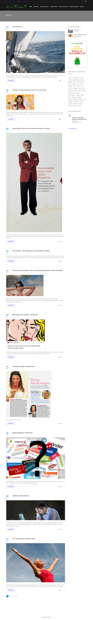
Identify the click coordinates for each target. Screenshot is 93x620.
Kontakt (82, 6)
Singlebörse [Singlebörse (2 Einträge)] (77, 101)
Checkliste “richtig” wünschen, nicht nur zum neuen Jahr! (29, 90)
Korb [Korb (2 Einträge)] (80, 88)
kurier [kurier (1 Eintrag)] (83, 88)
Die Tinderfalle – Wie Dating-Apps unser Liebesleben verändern (31, 251)
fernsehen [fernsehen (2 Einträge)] (74, 84)
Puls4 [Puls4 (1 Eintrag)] (82, 95)
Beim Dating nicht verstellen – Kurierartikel (25, 314)
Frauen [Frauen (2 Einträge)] (75, 86)
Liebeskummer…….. (18, 26)
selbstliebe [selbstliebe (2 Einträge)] (70, 99)
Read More (10, 80)
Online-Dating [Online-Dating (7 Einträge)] (71, 92)
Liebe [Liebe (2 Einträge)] (76, 90)
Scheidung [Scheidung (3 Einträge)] (79, 97)
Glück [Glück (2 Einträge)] (79, 86)
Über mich (36, 6)
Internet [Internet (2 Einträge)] (70, 88)
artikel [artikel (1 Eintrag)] (82, 77)
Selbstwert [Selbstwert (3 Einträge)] (75, 99)
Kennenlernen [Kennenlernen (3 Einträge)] (75, 88)
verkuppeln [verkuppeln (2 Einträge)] (75, 103)
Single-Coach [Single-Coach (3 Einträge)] (71, 101)
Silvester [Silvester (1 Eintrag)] (80, 99)
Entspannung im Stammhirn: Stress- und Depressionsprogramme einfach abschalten (37, 270)
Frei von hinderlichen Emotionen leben (23, 538)
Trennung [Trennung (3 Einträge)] (70, 103)
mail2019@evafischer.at (25, 1)
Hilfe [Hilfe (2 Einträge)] (82, 86)
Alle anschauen (72, 128)
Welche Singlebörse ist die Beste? (22, 432)
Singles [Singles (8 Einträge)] (81, 101)
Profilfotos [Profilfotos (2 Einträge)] (78, 95)
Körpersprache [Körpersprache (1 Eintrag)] (71, 90)
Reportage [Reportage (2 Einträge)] (74, 97)
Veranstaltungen (63, 6)
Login (86, 1)
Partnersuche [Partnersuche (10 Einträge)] (77, 92)
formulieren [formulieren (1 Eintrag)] (70, 86)
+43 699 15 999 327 (11, 1)
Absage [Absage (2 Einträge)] (70, 77)
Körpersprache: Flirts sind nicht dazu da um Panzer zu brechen (31, 128)
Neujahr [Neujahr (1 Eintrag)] (83, 90)
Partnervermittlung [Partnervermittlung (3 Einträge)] (72, 95)
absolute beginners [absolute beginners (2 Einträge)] (76, 77)
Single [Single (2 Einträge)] (85, 99)
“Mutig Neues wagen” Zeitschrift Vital (23, 366)
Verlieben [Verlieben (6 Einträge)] (80, 103)
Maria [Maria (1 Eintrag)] (80, 90)
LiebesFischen (53, 6)
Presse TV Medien (74, 6)
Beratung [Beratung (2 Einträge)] (70, 79)
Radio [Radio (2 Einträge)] (70, 97)
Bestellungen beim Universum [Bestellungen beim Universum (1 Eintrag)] (78, 79)
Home (30, 6)
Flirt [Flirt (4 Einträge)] (78, 84)
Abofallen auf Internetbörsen (20, 495)
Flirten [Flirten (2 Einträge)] (81, 84)
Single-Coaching (44, 6)
